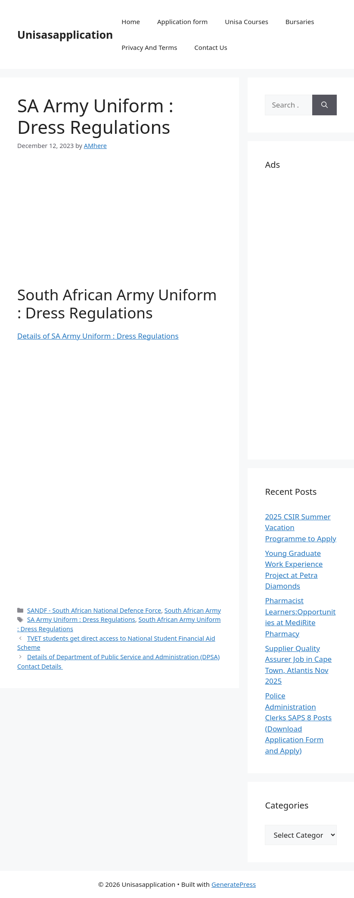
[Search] (324, 105)
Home (130, 21)
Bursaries (300, 21)
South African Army (193, 610)
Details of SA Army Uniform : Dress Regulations (98, 336)
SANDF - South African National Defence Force (94, 610)
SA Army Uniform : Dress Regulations (81, 619)
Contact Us (210, 47)
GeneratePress (233, 884)
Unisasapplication (65, 34)
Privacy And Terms (149, 47)
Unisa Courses (246, 21)
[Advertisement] (119, 225)
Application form (182, 21)
